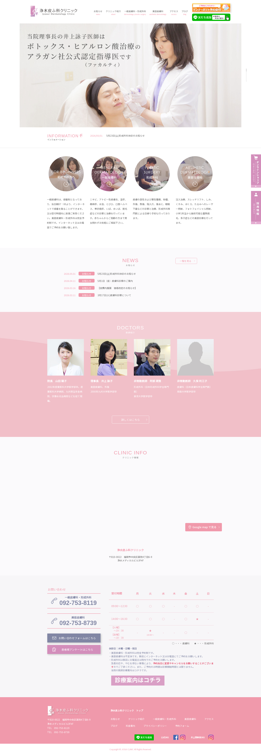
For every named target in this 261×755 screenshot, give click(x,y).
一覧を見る (185, 261)
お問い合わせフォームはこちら (77, 638)
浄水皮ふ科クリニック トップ (127, 710)
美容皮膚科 (157, 12)
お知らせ (98, 12)
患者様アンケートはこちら (77, 649)
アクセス (174, 12)
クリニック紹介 (113, 12)
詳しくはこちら (130, 420)
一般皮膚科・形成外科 (135, 12)
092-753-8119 (78, 600)
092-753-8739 (78, 620)
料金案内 (130, 725)
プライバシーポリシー (155, 725)
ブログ (184, 12)
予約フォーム (182, 725)
